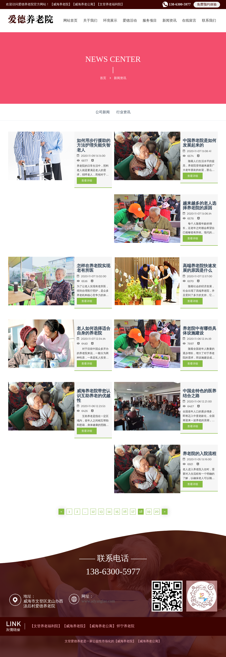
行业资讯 (123, 112)
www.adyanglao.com (98, 600)
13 (101, 510)
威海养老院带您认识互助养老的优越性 (93, 395)
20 (156, 510)
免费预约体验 (207, 4)
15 (117, 510)
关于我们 (90, 20)
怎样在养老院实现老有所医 (93, 267)
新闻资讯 (169, 20)
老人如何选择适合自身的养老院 (93, 330)
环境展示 (110, 20)
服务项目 (150, 20)
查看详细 (86, 180)
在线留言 (189, 20)
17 (132, 510)
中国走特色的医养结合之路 (199, 392)
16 (125, 510)
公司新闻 (103, 112)
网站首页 (70, 20)
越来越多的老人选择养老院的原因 (199, 205)
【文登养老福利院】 (46, 625)
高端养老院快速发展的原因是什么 (199, 267)
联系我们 (209, 20)
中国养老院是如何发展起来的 (199, 142)
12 (93, 510)
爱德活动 (130, 20)
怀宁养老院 (125, 625)
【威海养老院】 (74, 625)
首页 (103, 78)
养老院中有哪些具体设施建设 (199, 330)
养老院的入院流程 (199, 452)
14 (109, 510)
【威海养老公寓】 (102, 625)
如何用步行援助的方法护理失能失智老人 (93, 145)
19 (149, 510)
